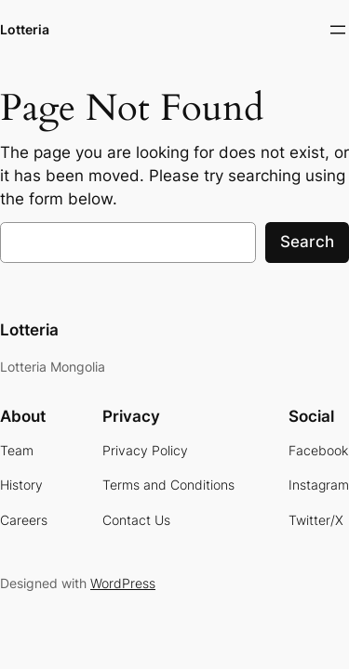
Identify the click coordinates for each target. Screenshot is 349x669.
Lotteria (24, 29)
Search (307, 241)
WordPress (122, 583)
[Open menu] (338, 30)
